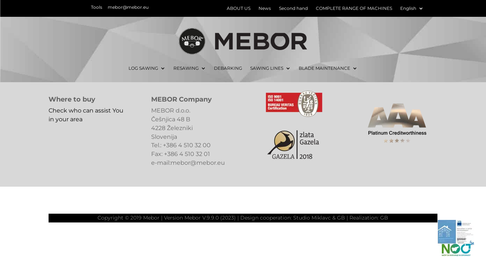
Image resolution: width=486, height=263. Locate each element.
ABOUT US (238, 8)
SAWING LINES (266, 68)
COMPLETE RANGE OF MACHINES (354, 8)
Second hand (293, 8)
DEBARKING (228, 68)
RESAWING (186, 68)
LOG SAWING (143, 68)
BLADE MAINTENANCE (324, 68)
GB (341, 217)
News (265, 8)
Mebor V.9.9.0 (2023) (210, 217)
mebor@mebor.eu (128, 7)
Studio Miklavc (312, 217)
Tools (96, 7)
